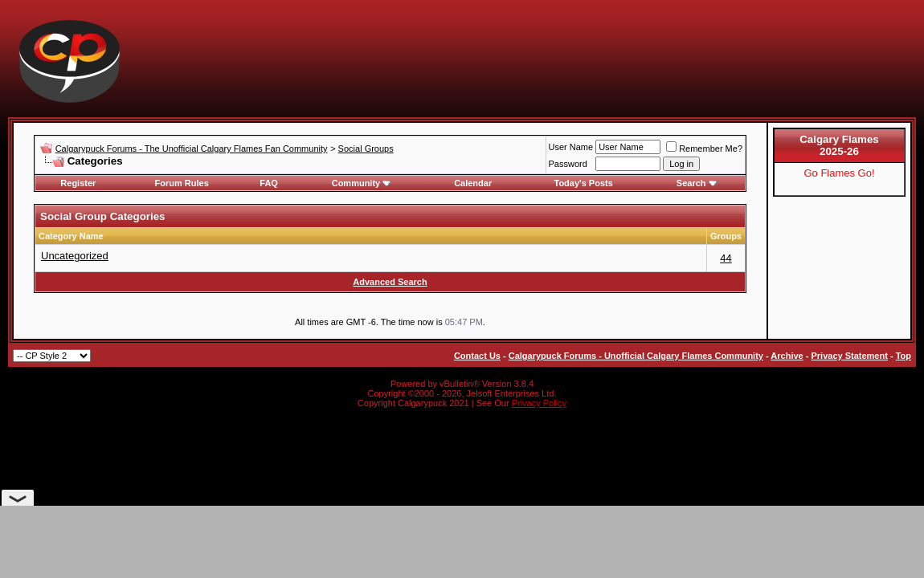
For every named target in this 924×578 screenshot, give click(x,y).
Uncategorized (74, 256)
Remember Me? (704, 148)
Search (697, 183)
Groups (726, 236)
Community (362, 183)
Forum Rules (182, 183)
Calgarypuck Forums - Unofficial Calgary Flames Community (636, 355)
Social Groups (366, 148)
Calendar (473, 183)
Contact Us (477, 355)
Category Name (71, 236)
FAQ (269, 183)
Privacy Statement (849, 355)
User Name (571, 147)
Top (903, 355)
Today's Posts (583, 183)
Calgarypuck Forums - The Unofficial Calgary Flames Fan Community (191, 148)
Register (78, 183)
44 (725, 258)
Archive (787, 355)
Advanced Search (390, 282)
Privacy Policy (539, 403)
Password (568, 164)
